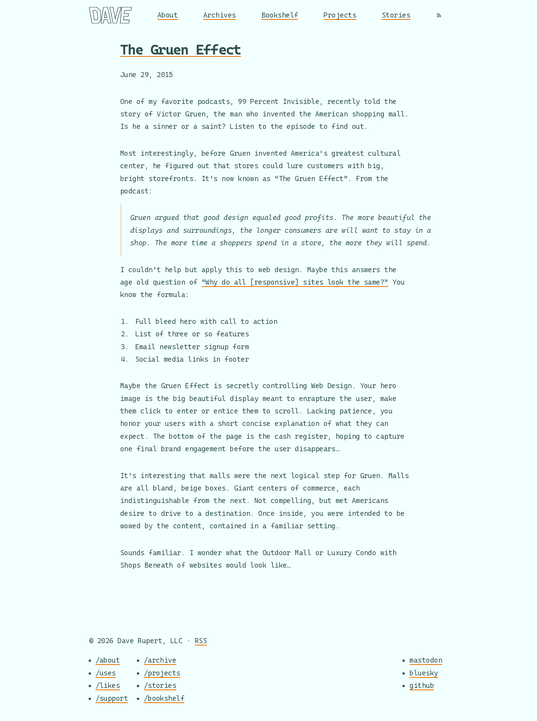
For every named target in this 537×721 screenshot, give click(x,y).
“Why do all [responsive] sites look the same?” (294, 282)
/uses (106, 673)
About (167, 15)
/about (108, 660)
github (421, 686)
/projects (162, 673)
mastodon (425, 660)
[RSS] (439, 15)
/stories (160, 686)
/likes (108, 686)
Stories (396, 15)
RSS (201, 641)
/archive (160, 660)
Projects (340, 15)
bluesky (423, 673)
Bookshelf (280, 15)
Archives (219, 15)
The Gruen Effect (180, 49)
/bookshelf (164, 698)
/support (112, 698)
